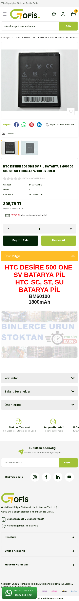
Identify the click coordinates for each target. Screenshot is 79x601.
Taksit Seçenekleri (17, 391)
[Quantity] (39, 229)
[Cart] (73, 14)
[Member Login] (62, 14)
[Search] (39, 26)
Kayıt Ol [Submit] (68, 462)
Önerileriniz (12, 405)
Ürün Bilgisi (12, 256)
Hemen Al (58, 240)
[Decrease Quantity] (8, 229)
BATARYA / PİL (35, 185)
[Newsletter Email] (39, 462)
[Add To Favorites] (71, 111)
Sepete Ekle (20, 240)
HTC (31, 190)
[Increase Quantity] (71, 229)
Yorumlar (11, 378)
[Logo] (25, 14)
